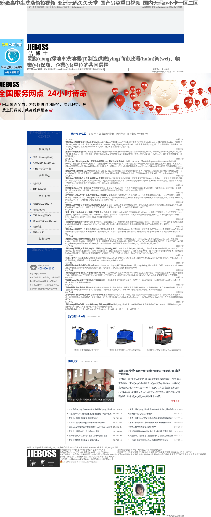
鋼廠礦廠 (37, 226)
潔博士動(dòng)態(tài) (137, 134)
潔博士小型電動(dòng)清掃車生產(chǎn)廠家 (87, 422)
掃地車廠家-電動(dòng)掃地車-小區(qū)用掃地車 (85, 295)
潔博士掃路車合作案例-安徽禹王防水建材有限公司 (150, 422)
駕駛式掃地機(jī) (50, 69)
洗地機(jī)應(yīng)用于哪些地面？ (79, 188)
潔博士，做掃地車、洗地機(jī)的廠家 (84, 431)
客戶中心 (44, 175)
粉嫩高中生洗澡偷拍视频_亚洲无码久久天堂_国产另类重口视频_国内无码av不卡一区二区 (99, 3)
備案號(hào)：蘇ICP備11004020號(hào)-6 (96, 459)
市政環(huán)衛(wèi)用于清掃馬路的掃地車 (83, 280)
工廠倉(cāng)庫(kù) (42, 215)
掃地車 (101, 69)
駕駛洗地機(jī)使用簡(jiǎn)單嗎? (78, 171)
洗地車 (96, 69)
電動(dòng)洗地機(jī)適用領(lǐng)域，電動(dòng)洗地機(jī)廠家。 (92, 248)
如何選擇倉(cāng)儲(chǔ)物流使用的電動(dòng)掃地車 (91, 409)
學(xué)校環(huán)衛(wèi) (45, 221)
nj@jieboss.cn (40, 274)
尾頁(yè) (135, 309)
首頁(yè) (92, 134)
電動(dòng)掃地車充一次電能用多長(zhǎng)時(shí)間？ (87, 229)
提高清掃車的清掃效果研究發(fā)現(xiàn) (82, 265)
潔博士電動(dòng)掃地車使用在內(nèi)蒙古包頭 (88, 436)
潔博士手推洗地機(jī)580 (75, 152)
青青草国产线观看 (198, 454)
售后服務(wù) (86, 447)
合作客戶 (37, 183)
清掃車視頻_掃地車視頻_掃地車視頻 (80, 287)
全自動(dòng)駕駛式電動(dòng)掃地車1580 (163, 350)
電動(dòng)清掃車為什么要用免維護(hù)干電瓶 (84, 178)
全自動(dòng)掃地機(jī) (66, 69)
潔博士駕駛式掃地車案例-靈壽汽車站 (84, 440)
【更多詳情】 (175, 401)
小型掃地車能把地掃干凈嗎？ (77, 222)
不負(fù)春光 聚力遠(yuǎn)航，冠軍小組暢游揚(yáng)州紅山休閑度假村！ (95, 161)
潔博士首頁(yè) (33, 447)
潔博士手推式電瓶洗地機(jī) (141, 414)
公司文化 (69, 447)
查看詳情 (180, 139)
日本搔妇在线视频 (161, 454)
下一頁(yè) (127, 309)
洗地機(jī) (49, 447)
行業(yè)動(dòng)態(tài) (44, 163)
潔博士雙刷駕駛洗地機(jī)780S (86, 350)
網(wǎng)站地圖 (163, 7)
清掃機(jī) (89, 69)
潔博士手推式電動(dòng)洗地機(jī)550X (125, 350)
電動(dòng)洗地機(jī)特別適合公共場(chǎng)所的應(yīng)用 (89, 142)
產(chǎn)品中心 (59, 447)
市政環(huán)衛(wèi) (42, 204)
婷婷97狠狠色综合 (146, 454)
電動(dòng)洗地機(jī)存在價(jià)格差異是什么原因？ (86, 205)
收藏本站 (153, 7)
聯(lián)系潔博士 (177, 7)
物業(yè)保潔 (39, 210)
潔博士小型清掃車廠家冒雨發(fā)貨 (83, 418)
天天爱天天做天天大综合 (180, 454)
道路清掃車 (80, 69)
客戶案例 (44, 195)
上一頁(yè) (108, 309)
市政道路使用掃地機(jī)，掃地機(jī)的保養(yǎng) (85, 273)
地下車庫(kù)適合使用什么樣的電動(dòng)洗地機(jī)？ (86, 195)
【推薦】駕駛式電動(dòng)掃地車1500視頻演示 (148, 440)
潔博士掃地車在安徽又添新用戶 (142, 427)
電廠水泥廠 (38, 232)
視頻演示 (44, 238)
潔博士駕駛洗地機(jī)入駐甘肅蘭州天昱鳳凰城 (84, 212)
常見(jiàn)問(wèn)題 (42, 168)
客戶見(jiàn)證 (39, 189)
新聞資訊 (120, 134)
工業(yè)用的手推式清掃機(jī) (77, 258)
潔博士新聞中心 (106, 134)
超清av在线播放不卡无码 (127, 454)
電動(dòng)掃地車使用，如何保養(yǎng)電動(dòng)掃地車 (89, 304)
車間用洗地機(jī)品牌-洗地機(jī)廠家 (80, 239)
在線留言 (146, 7)
